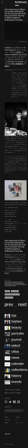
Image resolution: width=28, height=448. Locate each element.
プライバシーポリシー (20, 422)
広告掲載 (17, 417)
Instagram (6, 402)
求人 (16, 419)
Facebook (14, 402)
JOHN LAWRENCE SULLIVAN (12, 294)
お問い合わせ (7, 419)
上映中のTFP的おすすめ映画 (12, 389)
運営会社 (6, 417)
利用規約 (6, 422)
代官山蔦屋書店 (14, 291)
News (17, 5)
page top (7, 434)
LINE (18, 402)
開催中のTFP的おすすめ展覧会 (13, 392)
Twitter (10, 402)
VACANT (7, 291)
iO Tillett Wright (9, 297)
